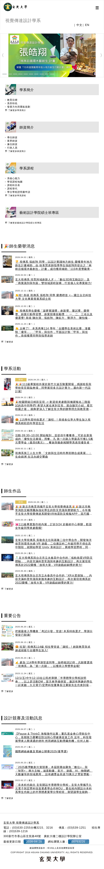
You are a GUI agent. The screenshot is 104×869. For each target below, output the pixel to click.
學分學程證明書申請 (18, 192)
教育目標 (12, 100)
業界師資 (12, 140)
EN (87, 25)
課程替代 (12, 188)
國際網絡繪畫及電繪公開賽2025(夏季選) (41, 751)
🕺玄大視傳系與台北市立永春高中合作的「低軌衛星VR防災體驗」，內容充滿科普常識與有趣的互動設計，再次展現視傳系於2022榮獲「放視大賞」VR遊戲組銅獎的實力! (54, 561)
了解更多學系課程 (17, 195)
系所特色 (12, 103)
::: (1, 31)
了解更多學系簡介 (17, 110)
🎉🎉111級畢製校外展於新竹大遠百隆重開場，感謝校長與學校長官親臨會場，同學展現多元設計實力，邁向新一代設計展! (53, 388)
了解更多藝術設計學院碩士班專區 (25, 223)
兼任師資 (12, 144)
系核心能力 (13, 178)
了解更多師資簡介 (17, 151)
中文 (79, 25)
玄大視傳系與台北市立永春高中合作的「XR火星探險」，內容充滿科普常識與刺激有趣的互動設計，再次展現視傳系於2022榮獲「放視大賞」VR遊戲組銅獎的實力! (53, 579)
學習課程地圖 (15, 181)
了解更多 (8, 342)
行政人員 (12, 147)
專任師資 (12, 137)
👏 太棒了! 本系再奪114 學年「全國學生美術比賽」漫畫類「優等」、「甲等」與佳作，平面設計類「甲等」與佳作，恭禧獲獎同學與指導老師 (53, 332)
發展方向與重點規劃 (18, 106)
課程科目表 (13, 185)
